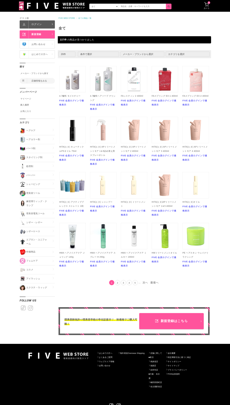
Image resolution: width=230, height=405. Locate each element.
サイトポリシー (181, 361)
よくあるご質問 (106, 357)
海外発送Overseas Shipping (136, 353)
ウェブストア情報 (107, 361)
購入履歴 (24, 105)
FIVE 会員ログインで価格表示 (72, 86)
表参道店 (159, 361)
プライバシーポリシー (185, 370)
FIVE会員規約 (181, 374)
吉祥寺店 (159, 370)
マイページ (25, 99)
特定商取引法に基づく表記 (187, 357)
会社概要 (178, 353)
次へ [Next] (145, 282)
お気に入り (25, 111)
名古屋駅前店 (162, 382)
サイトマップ (180, 366)
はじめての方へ (106, 353)
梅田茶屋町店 (162, 378)
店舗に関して (162, 353)
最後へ (154, 282)
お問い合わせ (105, 366)
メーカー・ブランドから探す (34, 73)
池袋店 (158, 366)
